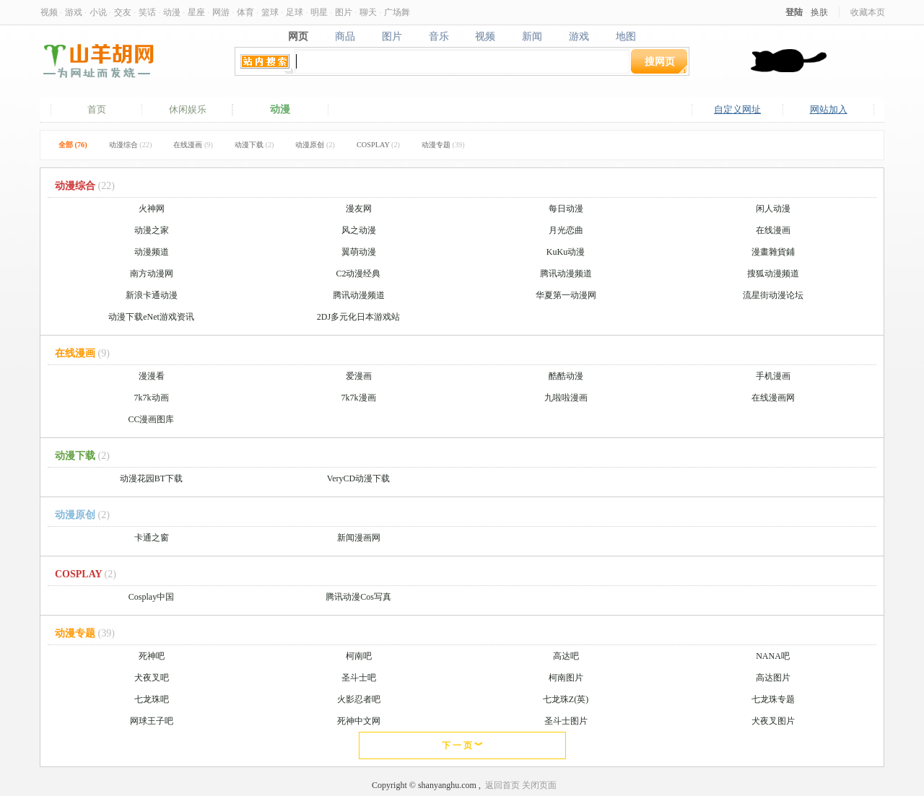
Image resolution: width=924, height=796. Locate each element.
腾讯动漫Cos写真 (358, 597)
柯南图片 (566, 678)
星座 (196, 11)
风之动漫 (358, 230)
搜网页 (660, 61)
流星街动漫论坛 (773, 295)
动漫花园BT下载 (151, 478)
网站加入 (828, 109)
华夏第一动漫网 (566, 295)
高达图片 (773, 678)
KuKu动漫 (565, 252)
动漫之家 (151, 230)
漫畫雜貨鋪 (773, 252)
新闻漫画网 (358, 538)
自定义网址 (737, 109)
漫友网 (359, 209)
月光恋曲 (566, 230)
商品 (345, 36)
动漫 (171, 11)
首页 (96, 109)
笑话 (147, 11)
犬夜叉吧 (151, 678)
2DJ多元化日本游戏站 (358, 317)
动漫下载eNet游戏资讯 (151, 317)
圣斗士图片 (566, 721)
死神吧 (152, 656)
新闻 (532, 36)
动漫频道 (151, 252)
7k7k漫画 (358, 398)
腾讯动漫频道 (566, 273)
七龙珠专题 (773, 699)
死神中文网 (358, 721)
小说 (98, 11)
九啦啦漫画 (566, 398)
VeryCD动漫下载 (358, 478)
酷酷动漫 (566, 376)
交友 (122, 11)
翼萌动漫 (358, 252)
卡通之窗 (151, 538)
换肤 (819, 11)
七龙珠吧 (151, 699)
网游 (221, 11)
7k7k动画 (151, 398)
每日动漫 (566, 209)
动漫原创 (315, 145)
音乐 (439, 36)
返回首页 (502, 785)
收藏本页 (867, 11)
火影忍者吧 (358, 699)
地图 (626, 36)
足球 (294, 11)
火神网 (152, 209)
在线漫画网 (773, 398)
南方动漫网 (151, 273)
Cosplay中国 (151, 597)
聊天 (368, 11)
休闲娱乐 (187, 109)
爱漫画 (359, 376)
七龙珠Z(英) (565, 699)
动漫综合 (130, 145)
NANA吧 (773, 656)
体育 (245, 11)
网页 (298, 36)
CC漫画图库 (151, 419)
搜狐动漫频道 (773, 273)
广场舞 (397, 11)
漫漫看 (152, 376)
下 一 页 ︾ (462, 745)
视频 (49, 11)
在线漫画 (193, 145)
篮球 (270, 11)
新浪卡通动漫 (152, 295)
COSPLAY (378, 145)
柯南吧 (359, 656)
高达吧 (566, 656)
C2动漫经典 (358, 273)
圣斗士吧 (358, 678)
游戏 (73, 11)
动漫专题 (443, 145)
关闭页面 (539, 785)
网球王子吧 (151, 721)
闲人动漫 (773, 209)
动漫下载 (254, 145)
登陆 (794, 11)
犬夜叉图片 (773, 721)
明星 (319, 11)
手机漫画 (773, 376)
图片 (343, 11)
